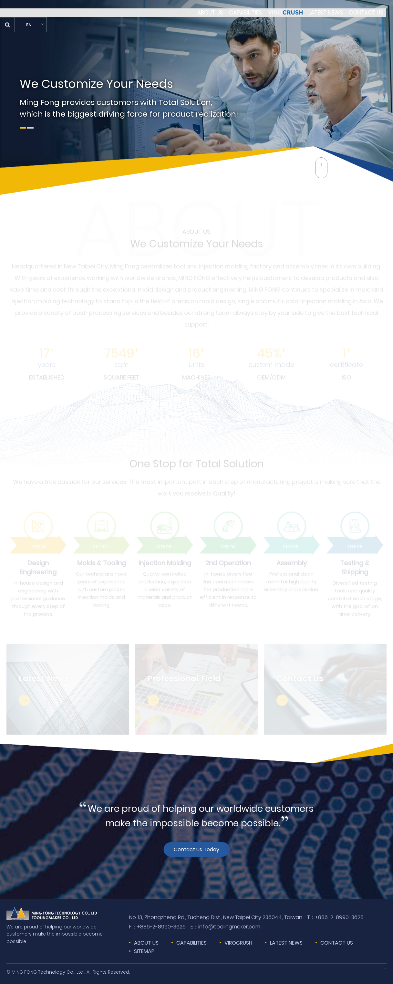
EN (368, 16)
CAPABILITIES (191, 943)
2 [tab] (30, 128)
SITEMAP (144, 951)
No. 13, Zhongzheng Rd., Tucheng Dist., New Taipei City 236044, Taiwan (215, 917)
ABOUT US (146, 943)
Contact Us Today (196, 849)
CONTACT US (336, 943)
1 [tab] (23, 128)
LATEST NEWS (286, 943)
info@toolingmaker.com (225, 927)
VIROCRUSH (238, 943)
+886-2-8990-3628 (335, 917)
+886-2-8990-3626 (157, 927)
